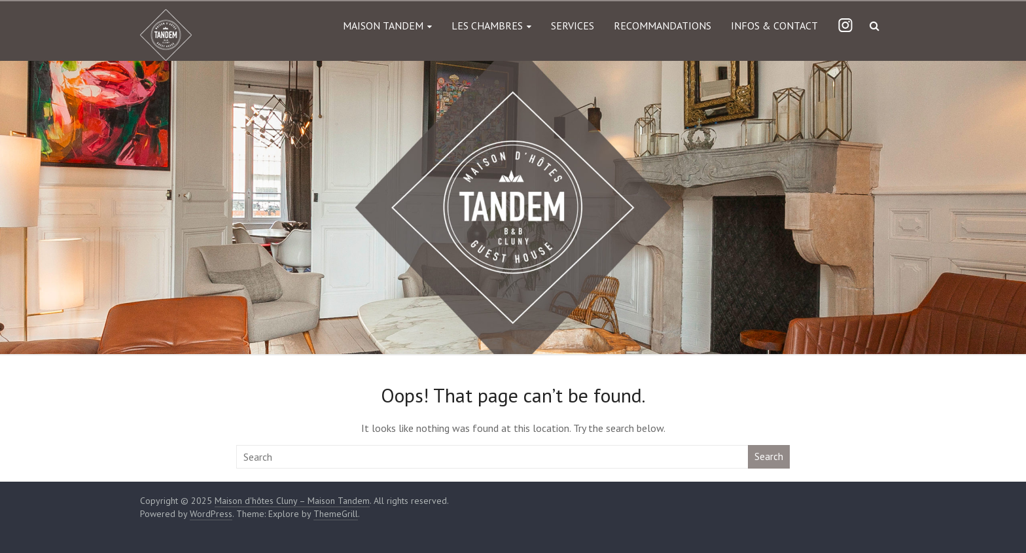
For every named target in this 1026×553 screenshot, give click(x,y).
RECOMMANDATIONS (662, 25)
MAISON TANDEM (383, 25)
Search (768, 456)
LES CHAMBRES (487, 25)
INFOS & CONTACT (774, 25)
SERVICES (572, 25)
